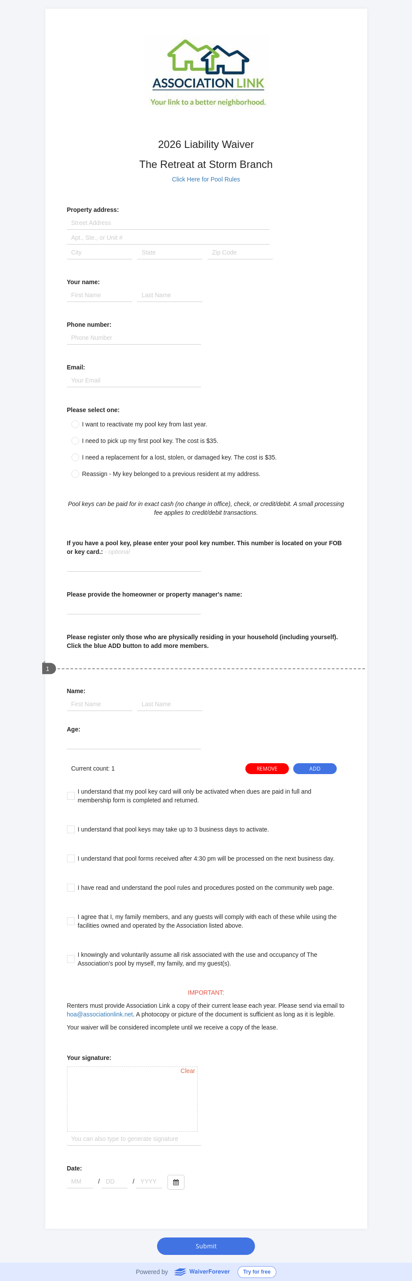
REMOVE (267, 768)
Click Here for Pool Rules (206, 179)
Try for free (257, 1272)
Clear (188, 1070)
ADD (315, 768)
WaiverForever (201, 1271)
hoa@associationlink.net (100, 1014)
